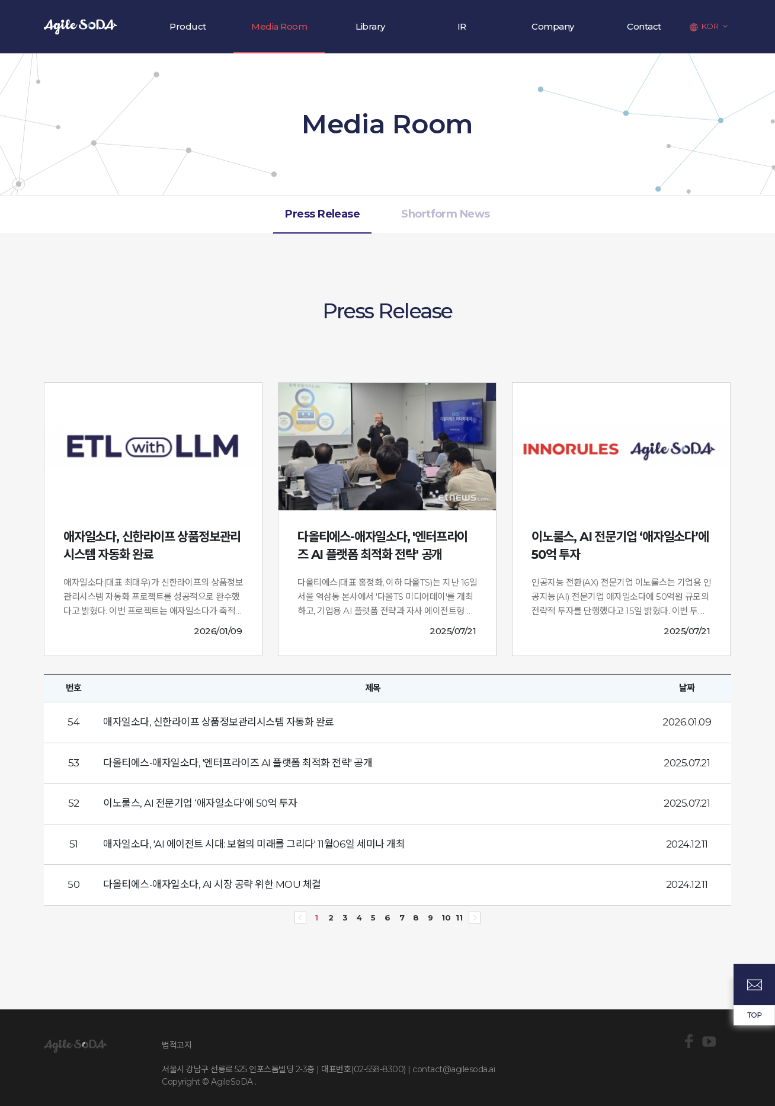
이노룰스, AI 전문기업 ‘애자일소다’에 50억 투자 (200, 803)
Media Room (279, 26)
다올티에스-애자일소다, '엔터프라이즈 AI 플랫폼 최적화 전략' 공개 (237, 763)
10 (444, 915)
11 (459, 915)
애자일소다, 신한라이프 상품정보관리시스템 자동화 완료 (218, 722)
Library (370, 26)
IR (461, 26)
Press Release (322, 213)
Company (552, 26)
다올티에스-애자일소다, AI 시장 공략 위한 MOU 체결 (212, 884)
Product (187, 26)
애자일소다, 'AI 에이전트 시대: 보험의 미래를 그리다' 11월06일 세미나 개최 (254, 844)
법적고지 (176, 1045)
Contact (644, 26)
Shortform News (445, 213)
